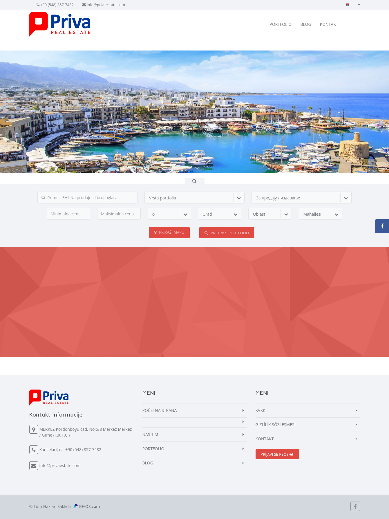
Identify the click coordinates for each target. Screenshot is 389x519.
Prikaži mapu (169, 232)
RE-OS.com (89, 506)
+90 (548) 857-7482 (57, 4)
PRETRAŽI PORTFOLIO (227, 232)
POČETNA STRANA (159, 410)
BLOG (305, 24)
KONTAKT (329, 24)
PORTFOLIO (280, 24)
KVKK (260, 410)
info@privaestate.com (106, 4)
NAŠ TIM (150, 434)
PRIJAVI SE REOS (277, 454)
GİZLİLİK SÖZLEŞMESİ (276, 424)
